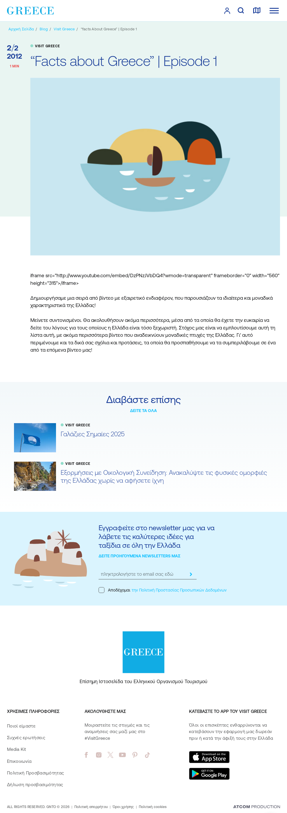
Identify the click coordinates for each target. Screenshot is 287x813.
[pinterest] (135, 755)
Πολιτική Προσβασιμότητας (35, 772)
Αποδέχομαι (163, 590)
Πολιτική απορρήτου (91, 807)
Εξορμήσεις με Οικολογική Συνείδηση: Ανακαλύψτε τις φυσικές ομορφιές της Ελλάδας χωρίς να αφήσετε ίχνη (164, 476)
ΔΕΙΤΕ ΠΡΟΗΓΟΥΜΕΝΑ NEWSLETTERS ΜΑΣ (140, 556)
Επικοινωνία (19, 761)
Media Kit (16, 749)
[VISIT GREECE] (64, 29)
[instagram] (98, 755)
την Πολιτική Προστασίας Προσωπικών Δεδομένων (179, 590)
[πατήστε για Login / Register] (227, 10)
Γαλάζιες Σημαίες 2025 (93, 434)
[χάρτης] (256, 11)
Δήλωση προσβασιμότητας (35, 784)
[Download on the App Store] (209, 757)
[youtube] (122, 755)
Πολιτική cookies (153, 807)
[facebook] (86, 755)
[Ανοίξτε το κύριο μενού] (274, 10)
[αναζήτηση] (240, 11)
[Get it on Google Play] (209, 774)
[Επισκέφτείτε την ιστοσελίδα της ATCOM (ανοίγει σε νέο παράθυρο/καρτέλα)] (256, 807)
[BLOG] (44, 29)
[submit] (191, 574)
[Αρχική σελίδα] (21, 29)
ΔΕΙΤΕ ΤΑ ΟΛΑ (143, 410)
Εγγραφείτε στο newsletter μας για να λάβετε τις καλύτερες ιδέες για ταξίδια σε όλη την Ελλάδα (156, 536)
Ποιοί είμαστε (21, 725)
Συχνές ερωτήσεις (26, 737)
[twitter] (110, 754)
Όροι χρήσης (123, 807)
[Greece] (30, 10)
